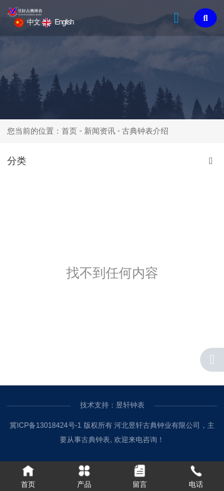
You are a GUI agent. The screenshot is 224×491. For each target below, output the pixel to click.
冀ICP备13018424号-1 (45, 425)
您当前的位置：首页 (43, 130)
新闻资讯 (99, 130)
